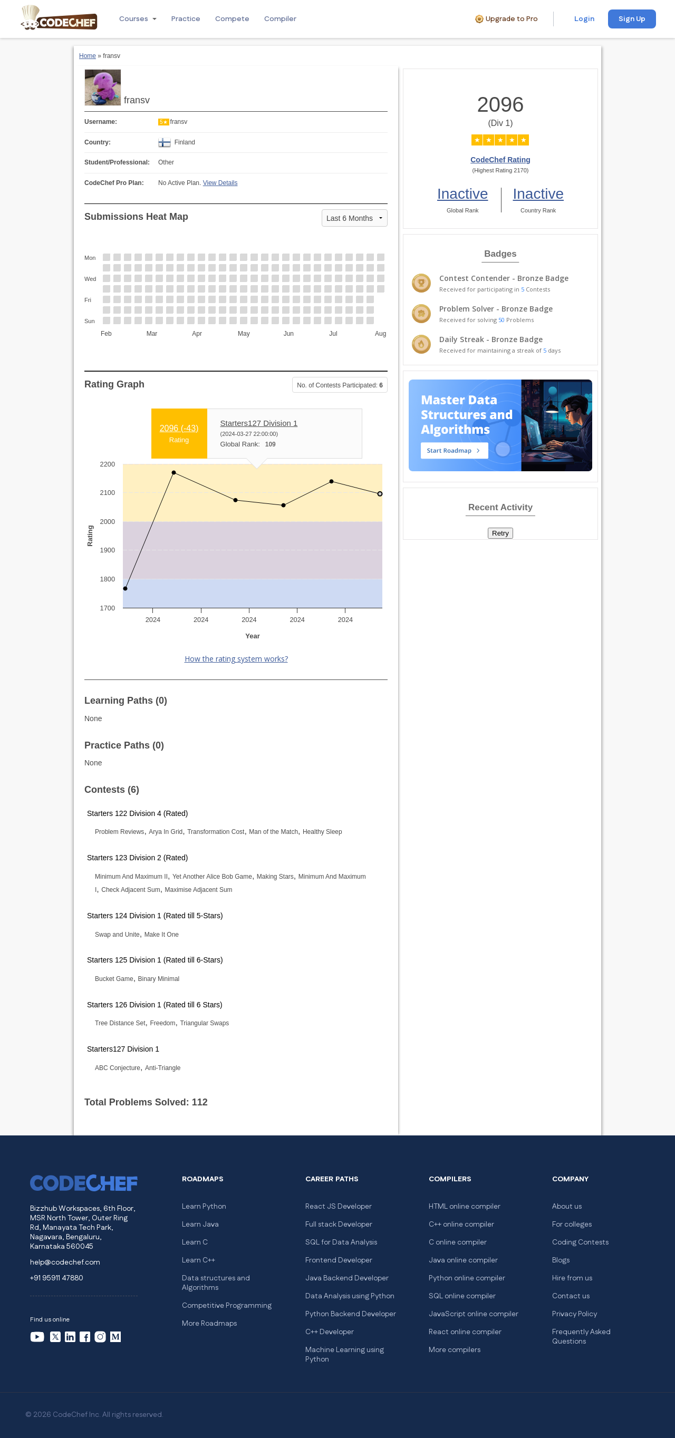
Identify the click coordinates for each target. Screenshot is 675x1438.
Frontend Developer (338, 1260)
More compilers (454, 1350)
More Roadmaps (209, 1323)
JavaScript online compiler (473, 1314)
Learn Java (200, 1224)
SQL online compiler (462, 1296)
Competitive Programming (227, 1305)
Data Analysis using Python (349, 1296)
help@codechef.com (65, 1262)
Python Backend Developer (350, 1314)
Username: (100, 121)
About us (567, 1206)
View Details (220, 183)
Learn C (195, 1242)
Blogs (561, 1260)
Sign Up (632, 19)
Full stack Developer (338, 1224)
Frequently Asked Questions (581, 1337)
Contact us (571, 1296)
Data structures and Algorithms (216, 1283)
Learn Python (204, 1206)
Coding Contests (580, 1242)
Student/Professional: (117, 162)
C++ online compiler (461, 1224)
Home (87, 56)
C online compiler (458, 1242)
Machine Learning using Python (344, 1355)
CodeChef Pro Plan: (114, 183)
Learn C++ (198, 1260)
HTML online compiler (464, 1206)
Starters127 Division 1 (259, 423)
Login (584, 19)
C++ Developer (329, 1332)
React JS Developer (338, 1206)
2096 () (179, 427)
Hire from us (572, 1278)
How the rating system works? (236, 659)
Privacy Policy (574, 1314)
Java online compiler (463, 1260)
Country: (97, 142)
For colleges (572, 1224)
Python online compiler (467, 1278)
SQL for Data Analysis (341, 1242)
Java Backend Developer (347, 1278)
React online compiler (465, 1332)
